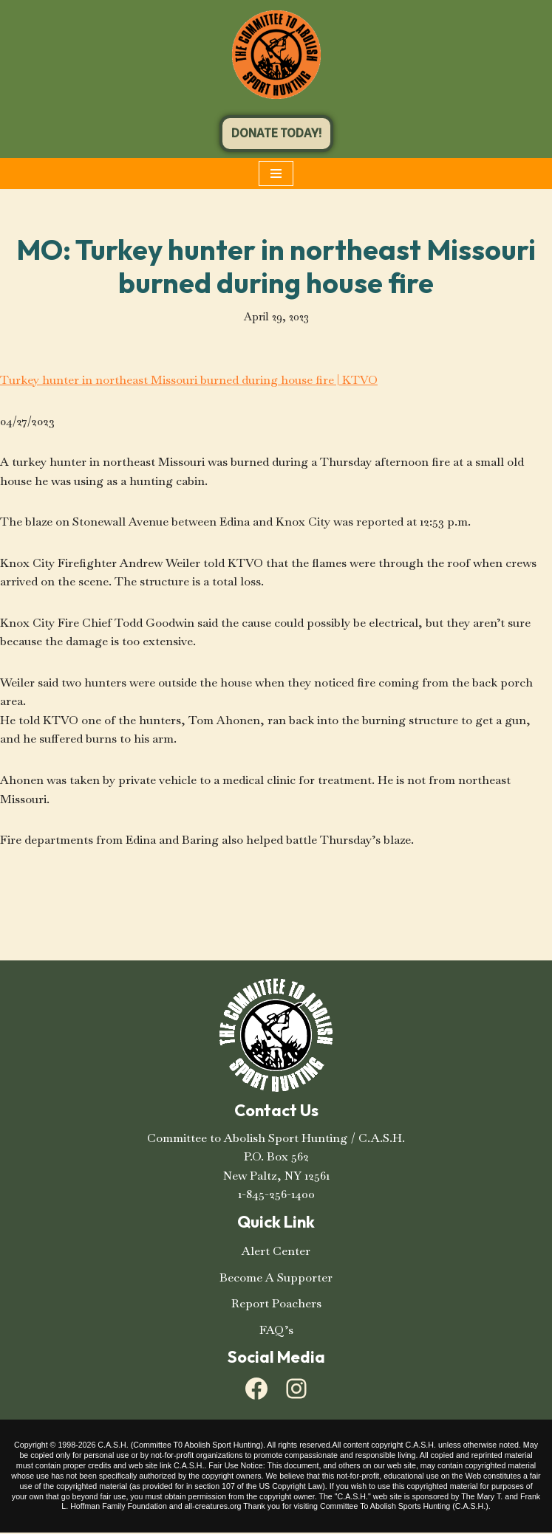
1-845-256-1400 (276, 1195)
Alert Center (276, 1252)
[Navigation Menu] (276, 173)
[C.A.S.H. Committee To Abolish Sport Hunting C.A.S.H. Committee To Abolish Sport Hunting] (276, 54)
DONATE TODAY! (276, 133)
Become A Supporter (276, 1278)
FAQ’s (276, 1330)
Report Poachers (276, 1305)
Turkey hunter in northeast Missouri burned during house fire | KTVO (189, 380)
